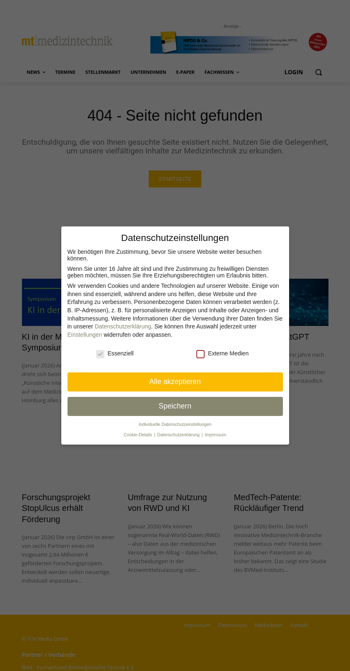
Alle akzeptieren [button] (175, 381)
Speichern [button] (175, 406)
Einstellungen (85, 334)
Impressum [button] (215, 434)
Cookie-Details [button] (138, 434)
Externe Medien (222, 353)
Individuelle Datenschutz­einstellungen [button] (175, 424)
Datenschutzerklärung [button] (179, 434)
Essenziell (115, 353)
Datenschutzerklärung (123, 326)
